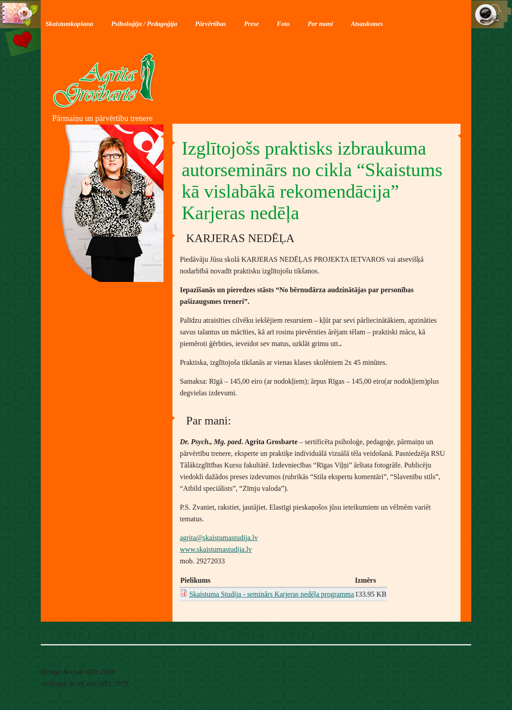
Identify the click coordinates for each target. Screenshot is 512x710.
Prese (251, 23)
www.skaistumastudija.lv (216, 549)
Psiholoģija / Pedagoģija (144, 23)
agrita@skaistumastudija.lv (219, 537)
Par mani (320, 23)
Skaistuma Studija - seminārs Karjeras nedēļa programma (271, 594)
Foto (283, 23)
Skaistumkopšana (69, 23)
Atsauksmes (367, 23)
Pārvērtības (210, 23)
